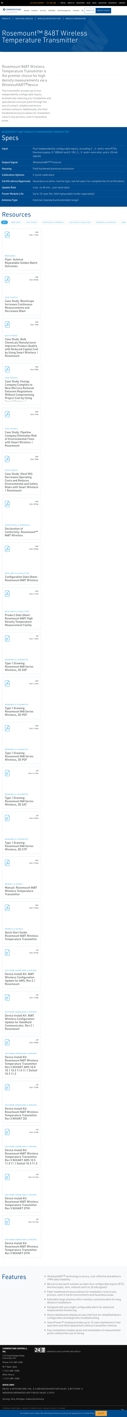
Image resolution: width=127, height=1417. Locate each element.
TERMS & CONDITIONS (12, 1408)
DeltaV (5, 1389)
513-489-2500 (16, 1362)
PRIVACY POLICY (50, 1408)
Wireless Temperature (75, 19)
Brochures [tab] (16, 222)
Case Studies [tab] (31, 222)
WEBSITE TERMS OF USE (32, 1408)
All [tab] (4, 222)
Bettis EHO (75, 1389)
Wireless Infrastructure (49, 19)
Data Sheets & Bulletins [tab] (80, 222)
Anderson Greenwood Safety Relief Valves (24, 1392)
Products (6, 19)
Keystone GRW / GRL (22, 1389)
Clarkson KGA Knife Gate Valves (51, 1389)
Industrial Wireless (24, 19)
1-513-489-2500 (10, 1370)
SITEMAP (61, 1408)
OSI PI (51, 1392)
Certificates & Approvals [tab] (53, 222)
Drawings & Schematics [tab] (106, 222)
